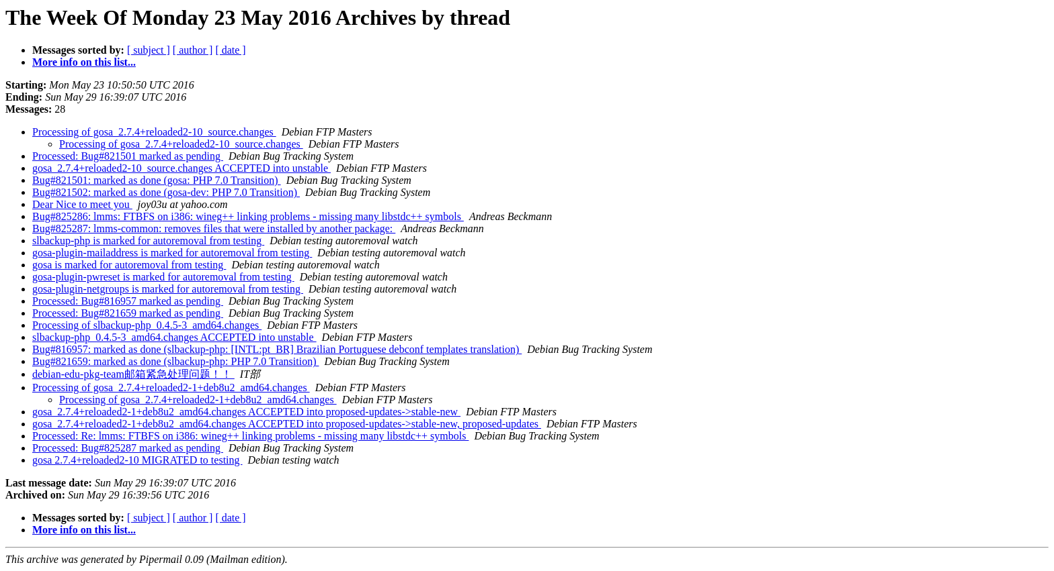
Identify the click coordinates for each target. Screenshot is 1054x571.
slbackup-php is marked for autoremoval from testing (148, 240)
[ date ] (230, 50)
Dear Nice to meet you (82, 204)
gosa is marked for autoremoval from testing (129, 264)
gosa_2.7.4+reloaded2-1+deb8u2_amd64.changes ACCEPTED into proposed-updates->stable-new (246, 411)
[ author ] (193, 50)
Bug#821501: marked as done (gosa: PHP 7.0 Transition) (156, 180)
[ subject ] (148, 50)
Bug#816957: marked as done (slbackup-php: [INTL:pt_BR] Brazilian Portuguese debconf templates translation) (277, 349)
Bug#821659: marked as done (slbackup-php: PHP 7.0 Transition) (175, 361)
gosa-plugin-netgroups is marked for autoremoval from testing (167, 289)
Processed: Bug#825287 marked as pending (127, 448)
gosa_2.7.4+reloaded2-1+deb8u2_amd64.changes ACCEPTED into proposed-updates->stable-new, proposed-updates (286, 423)
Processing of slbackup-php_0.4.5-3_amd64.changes (146, 325)
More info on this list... (84, 62)
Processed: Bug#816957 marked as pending (127, 301)
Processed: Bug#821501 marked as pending (127, 156)
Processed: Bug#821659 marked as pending (127, 313)
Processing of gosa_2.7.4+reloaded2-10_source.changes (154, 132)
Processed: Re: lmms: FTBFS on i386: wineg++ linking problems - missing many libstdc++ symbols (250, 436)
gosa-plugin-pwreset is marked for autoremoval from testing (163, 276)
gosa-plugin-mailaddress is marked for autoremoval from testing (172, 252)
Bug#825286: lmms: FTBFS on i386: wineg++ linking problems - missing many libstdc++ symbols (248, 216)
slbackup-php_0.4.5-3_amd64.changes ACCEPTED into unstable (174, 337)
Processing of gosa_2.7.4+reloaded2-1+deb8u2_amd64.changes (171, 387)
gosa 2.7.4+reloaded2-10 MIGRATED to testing (137, 460)
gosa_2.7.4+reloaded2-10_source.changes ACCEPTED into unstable (181, 168)
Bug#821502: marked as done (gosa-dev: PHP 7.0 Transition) (166, 192)
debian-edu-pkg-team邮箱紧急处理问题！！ (133, 374)
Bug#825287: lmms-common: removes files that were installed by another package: (213, 228)
